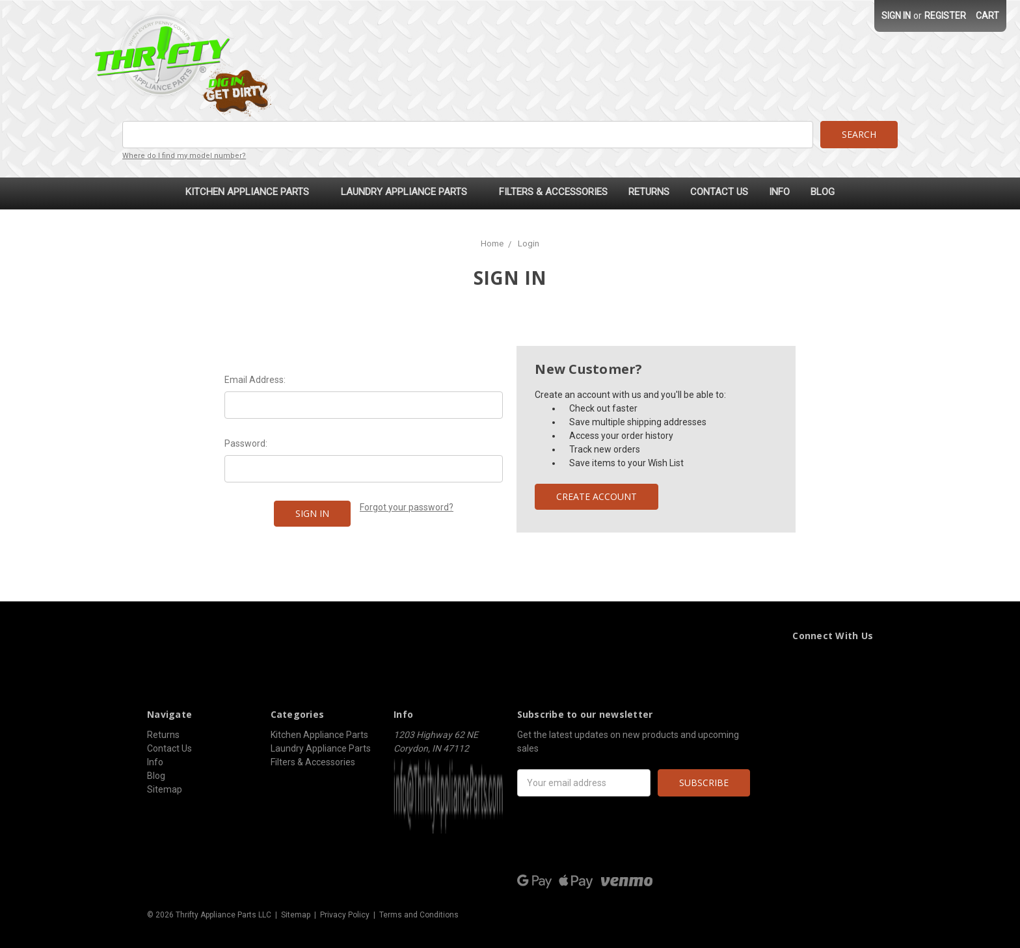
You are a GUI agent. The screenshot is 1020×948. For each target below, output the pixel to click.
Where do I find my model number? (184, 155)
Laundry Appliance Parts (409, 192)
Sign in (896, 15)
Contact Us (719, 192)
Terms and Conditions (419, 914)
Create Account (596, 496)
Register (945, 15)
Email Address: (255, 380)
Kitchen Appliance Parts (252, 192)
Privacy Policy (344, 914)
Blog (823, 192)
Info (779, 192)
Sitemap (164, 789)
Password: (245, 443)
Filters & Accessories (553, 192)
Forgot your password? (406, 507)
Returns (648, 192)
